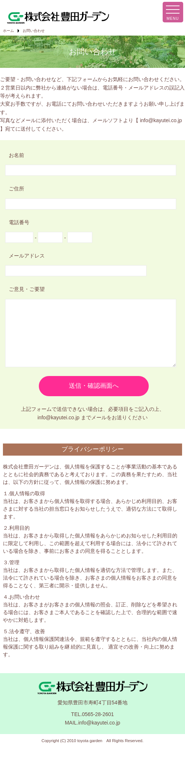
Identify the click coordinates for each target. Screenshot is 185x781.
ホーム (8, 31)
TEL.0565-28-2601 (92, 725)
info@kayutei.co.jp (161, 120)
